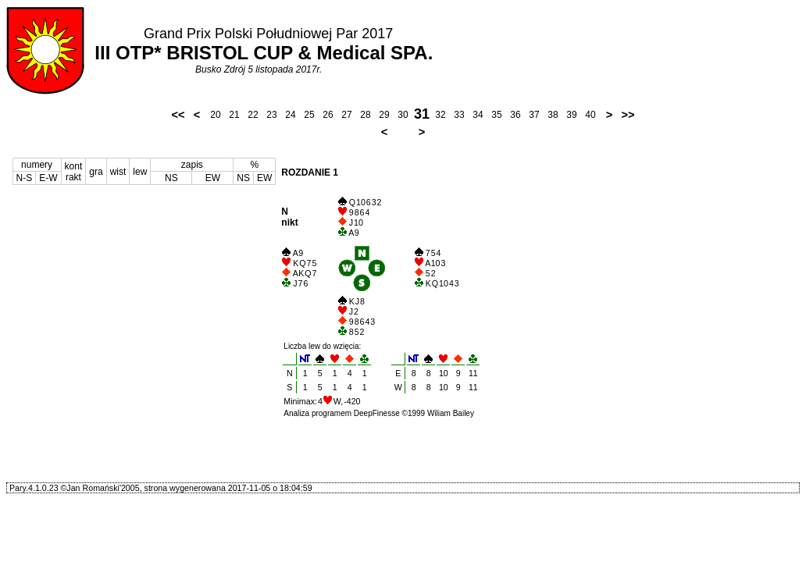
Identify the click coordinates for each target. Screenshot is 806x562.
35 (496, 114)
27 (346, 114)
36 (515, 114)
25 (309, 114)
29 (384, 114)
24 (290, 114)
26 (328, 114)
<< (177, 114)
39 (571, 114)
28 (365, 114)
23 (271, 114)
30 (403, 114)
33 (459, 114)
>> (627, 114)
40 (590, 114)
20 (215, 114)
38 (552, 114)
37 (534, 114)
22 (253, 114)
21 (234, 114)
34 (478, 114)
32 (440, 114)
